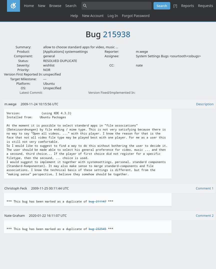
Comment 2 (205, 215)
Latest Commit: (31, 92)
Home (29, 5)
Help (74, 15)
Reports (187, 5)
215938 (116, 34)
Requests (205, 5)
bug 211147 (97, 201)
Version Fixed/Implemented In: (111, 92)
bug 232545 (97, 229)
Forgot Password (136, 15)
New (41, 5)
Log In (113, 15)
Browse (55, 5)
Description (205, 104)
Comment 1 (205, 188)
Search (70, 5)
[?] (175, 5)
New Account (93, 15)
